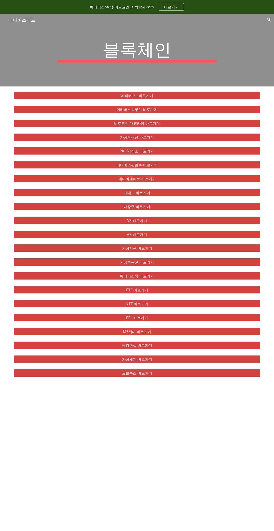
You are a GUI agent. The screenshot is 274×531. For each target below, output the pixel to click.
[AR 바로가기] (137, 234)
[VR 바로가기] (137, 220)
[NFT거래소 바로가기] (137, 151)
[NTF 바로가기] (137, 304)
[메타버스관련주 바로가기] (137, 165)
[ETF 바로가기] (137, 290)
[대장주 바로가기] (137, 207)
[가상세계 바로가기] (137, 359)
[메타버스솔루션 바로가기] (137, 109)
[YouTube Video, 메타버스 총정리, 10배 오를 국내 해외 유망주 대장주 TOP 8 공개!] (137, 456)
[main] (137, 50)
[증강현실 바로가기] (137, 345)
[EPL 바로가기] (137, 317)
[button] (269, 20)
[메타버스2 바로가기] (137, 95)
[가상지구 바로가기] (137, 248)
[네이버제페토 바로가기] (137, 179)
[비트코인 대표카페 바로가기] (137, 123)
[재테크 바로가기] (137, 193)
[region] (137, 7)
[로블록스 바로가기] (137, 373)
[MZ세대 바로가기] (137, 331)
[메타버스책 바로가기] (137, 276)
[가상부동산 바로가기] (137, 137)
